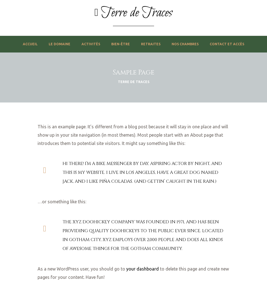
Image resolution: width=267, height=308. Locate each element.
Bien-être (120, 44)
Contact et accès (227, 44)
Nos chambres (185, 44)
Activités (90, 44)
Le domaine (59, 44)
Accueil (30, 44)
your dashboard (142, 268)
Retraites (150, 44)
